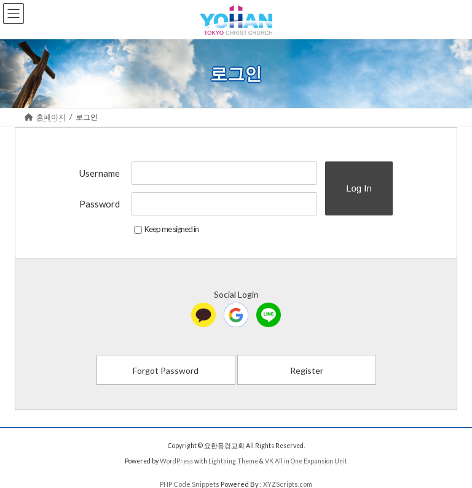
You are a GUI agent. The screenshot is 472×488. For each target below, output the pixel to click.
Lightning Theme (233, 461)
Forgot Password (166, 370)
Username (99, 173)
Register (306, 370)
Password (99, 203)
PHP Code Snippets (189, 484)
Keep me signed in (166, 229)
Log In (359, 188)
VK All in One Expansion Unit (306, 461)
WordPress (176, 461)
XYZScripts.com (287, 484)
